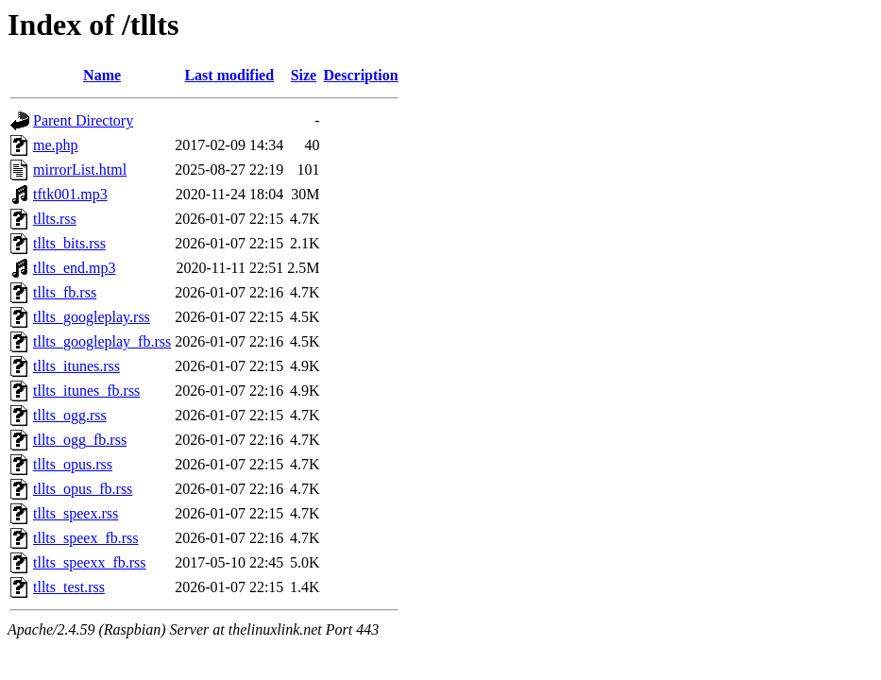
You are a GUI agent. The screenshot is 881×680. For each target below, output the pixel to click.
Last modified (229, 75)
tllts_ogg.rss (70, 415)
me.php (55, 145)
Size (304, 75)
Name (102, 75)
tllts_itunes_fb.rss (86, 390)
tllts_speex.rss (75, 513)
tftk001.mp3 (70, 194)
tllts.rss (54, 219)
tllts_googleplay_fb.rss (102, 341)
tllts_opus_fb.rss (82, 489)
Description (361, 75)
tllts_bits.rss (69, 243)
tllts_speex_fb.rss (86, 538)
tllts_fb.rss (64, 292)
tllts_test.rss (69, 587)
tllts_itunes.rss (76, 366)
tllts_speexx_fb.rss (89, 562)
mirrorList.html (80, 170)
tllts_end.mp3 (74, 268)
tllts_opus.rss (72, 464)
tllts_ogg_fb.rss (80, 440)
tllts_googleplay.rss (91, 317)
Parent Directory (83, 120)
